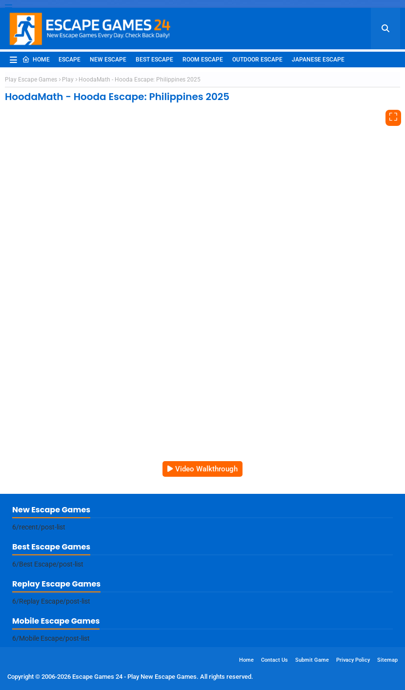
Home (36, 59)
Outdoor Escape (257, 59)
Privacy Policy (353, 660)
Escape (70, 59)
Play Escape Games (31, 79)
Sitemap (387, 660)
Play (68, 79)
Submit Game (312, 660)
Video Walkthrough (206, 469)
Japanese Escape (318, 59)
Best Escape (154, 59)
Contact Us (274, 660)
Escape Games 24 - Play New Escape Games (134, 676)
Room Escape (202, 59)
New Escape (108, 59)
